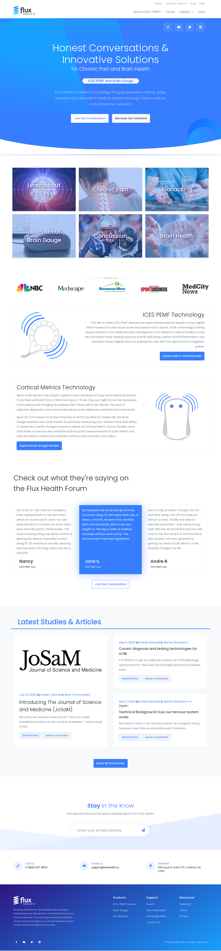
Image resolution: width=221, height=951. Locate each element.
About (158, 3)
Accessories (120, 916)
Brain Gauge (120, 910)
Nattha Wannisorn (175, 643)
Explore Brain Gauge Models (39, 446)
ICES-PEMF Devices (124, 904)
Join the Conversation (90, 118)
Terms (183, 910)
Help (202, 3)
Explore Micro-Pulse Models (182, 356)
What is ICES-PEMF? (147, 12)
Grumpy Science (176, 3)
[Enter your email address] (105, 831)
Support (185, 12)
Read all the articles (111, 764)
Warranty (185, 904)
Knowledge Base (156, 916)
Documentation (156, 910)
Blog (193, 3)
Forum (170, 12)
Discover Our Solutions (131, 118)
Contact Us (153, 922)
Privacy (184, 916)
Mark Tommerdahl (77, 695)
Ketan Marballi (149, 643)
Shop (201, 12)
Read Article (30, 735)
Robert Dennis (51, 695)
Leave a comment (56, 735)
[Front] (26, 10)
